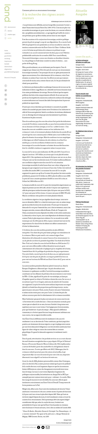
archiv (10, 38)
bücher (10, 31)
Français (13, 77)
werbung (7, 58)
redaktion (7, 53)
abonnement (12, 27)
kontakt (6, 64)
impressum (8, 61)
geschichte (7, 56)
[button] (47, 427)
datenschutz (8, 66)
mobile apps (11, 34)
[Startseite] (7, 21)
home (6, 50)
